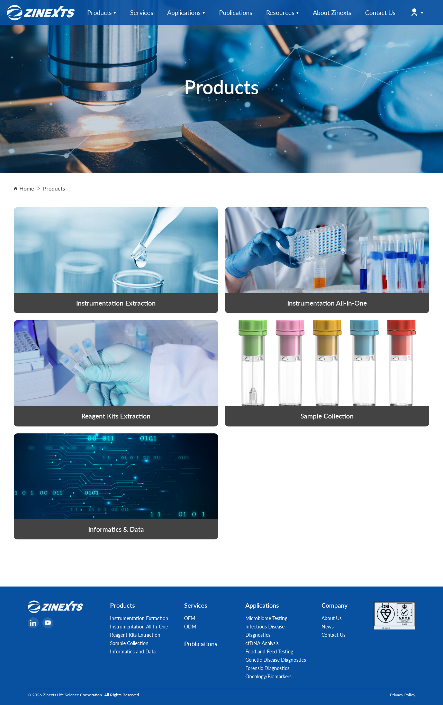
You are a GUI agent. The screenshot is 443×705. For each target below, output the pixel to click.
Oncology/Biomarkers (268, 676)
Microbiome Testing (266, 618)
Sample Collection (129, 643)
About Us (332, 618)
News (328, 626)
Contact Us (333, 634)
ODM (190, 626)
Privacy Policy (402, 695)
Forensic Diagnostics (267, 667)
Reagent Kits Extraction (135, 634)
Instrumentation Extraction (139, 618)
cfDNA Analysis (262, 643)
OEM (189, 618)
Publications (200, 643)
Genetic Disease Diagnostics (275, 659)
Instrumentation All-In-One (139, 626)
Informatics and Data (133, 651)
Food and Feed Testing (269, 651)
